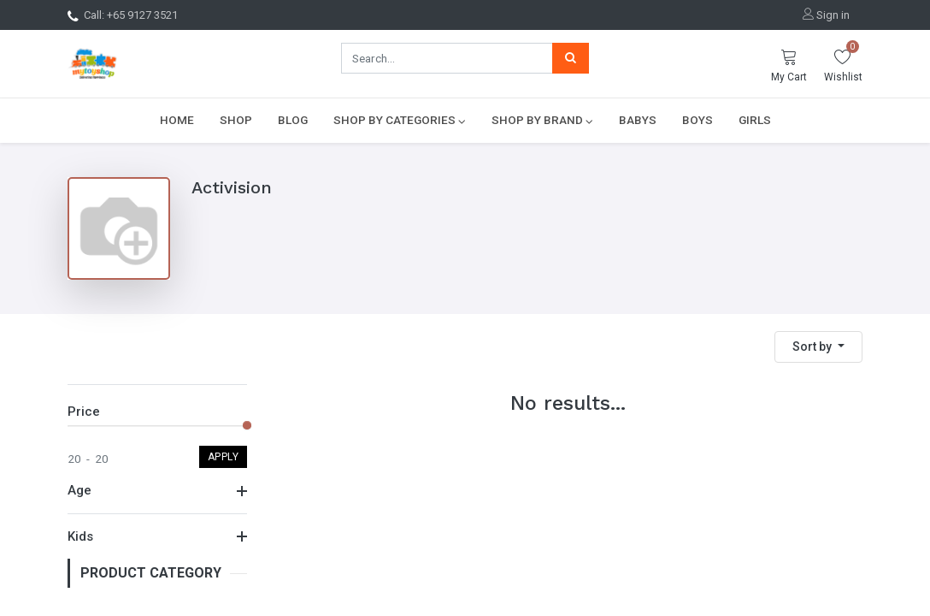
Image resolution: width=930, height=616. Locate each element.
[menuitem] (177, 119)
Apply (223, 457)
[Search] (570, 58)
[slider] (247, 425)
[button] (818, 347)
